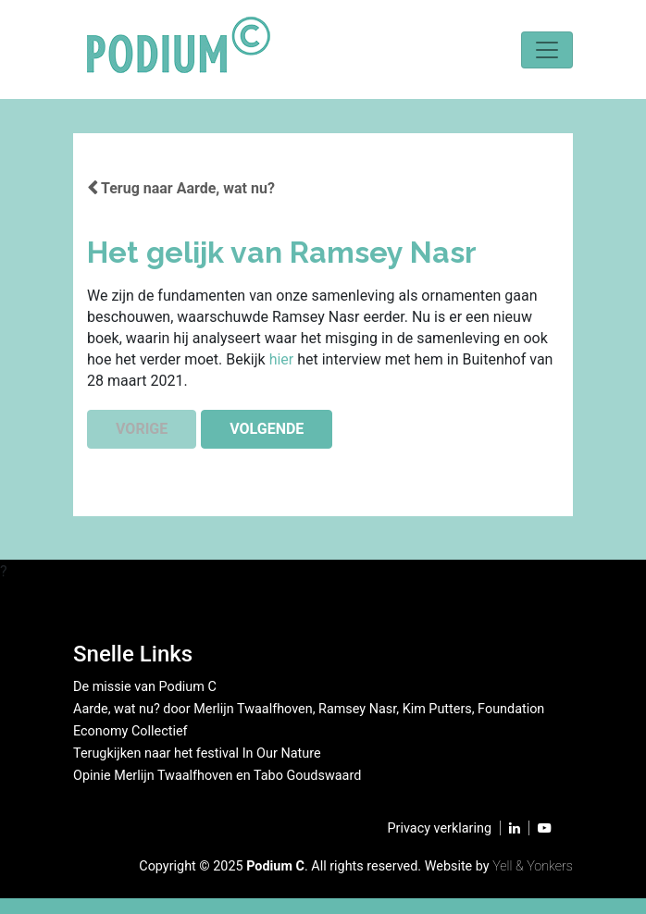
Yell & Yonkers (532, 866)
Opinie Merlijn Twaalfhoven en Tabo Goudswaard (217, 776)
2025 (227, 866)
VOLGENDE (267, 429)
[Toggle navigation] (547, 49)
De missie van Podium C (145, 687)
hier (283, 359)
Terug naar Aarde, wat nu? (181, 188)
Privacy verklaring (439, 828)
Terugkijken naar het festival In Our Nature (197, 753)
